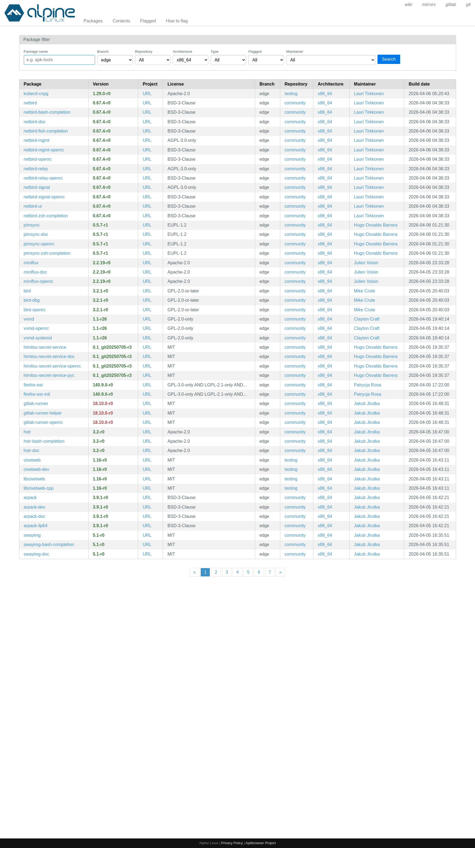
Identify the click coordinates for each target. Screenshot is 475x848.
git (468, 4)
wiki (408, 4)
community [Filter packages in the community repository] (295, 103)
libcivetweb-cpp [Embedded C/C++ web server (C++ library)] (39, 488)
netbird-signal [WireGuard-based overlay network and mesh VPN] (37, 187)
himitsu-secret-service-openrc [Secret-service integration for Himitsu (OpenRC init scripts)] (52, 366)
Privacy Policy (232, 843)
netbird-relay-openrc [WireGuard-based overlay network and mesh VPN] (43, 178)
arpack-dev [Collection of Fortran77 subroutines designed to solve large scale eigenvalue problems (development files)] (34, 507)
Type (215, 51)
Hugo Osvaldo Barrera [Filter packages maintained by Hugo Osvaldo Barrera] (375, 225)
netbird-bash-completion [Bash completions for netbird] (47, 112)
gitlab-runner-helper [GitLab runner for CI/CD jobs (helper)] (43, 413)
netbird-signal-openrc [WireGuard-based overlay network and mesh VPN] (44, 197)
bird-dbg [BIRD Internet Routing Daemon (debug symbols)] (32, 300)
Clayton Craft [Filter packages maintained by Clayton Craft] (366, 319)
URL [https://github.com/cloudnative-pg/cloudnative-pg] (147, 93)
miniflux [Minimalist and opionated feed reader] (31, 262)
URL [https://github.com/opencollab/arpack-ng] (147, 497)
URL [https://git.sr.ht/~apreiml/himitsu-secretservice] (147, 347)
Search (389, 59)
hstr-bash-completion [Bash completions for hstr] (44, 441)
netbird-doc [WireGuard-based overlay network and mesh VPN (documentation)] (35, 121)
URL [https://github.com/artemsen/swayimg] (147, 535)
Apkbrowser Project (261, 843)
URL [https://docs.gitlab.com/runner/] (147, 403)
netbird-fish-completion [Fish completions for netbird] (46, 131)
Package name (36, 51)
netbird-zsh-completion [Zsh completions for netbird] (46, 215)
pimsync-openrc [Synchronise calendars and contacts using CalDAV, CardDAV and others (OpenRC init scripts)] (39, 244)
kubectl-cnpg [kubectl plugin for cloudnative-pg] (36, 93)
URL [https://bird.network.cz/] (147, 291)
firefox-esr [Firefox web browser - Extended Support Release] (33, 385)
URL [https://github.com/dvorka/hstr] (147, 432)
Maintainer (294, 51)
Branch (103, 51)
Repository (143, 51)
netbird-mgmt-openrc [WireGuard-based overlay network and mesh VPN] (44, 150)
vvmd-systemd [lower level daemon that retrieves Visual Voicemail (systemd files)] (38, 338)
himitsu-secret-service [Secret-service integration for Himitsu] (45, 347)
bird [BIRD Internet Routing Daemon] (27, 291)
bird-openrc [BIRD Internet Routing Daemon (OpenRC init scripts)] (35, 309)
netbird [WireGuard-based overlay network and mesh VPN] (30, 103)
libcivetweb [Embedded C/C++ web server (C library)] (34, 479)
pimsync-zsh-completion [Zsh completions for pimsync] (47, 253)
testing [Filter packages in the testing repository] (291, 93)
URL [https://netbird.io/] (147, 103)
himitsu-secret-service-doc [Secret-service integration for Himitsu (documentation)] (49, 356)
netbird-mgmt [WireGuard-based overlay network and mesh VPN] (36, 140)
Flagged (148, 21)
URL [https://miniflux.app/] (147, 262)
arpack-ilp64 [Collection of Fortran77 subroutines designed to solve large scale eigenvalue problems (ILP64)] (36, 525)
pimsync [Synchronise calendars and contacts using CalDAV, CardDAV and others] (32, 225)
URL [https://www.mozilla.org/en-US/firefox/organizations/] (147, 385)
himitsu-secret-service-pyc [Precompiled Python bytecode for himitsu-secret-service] (49, 375)
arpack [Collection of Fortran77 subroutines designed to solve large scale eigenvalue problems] (30, 497)
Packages (93, 21)
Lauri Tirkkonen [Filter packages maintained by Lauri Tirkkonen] (369, 93)
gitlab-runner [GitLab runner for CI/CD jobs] (36, 403)
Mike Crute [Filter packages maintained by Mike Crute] (364, 291)
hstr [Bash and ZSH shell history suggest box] (27, 432)
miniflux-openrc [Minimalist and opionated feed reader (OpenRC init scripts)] (38, 281)
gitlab (451, 4)
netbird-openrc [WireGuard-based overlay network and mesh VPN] (38, 159)
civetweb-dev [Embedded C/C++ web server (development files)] (36, 469)
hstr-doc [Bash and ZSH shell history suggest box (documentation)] (32, 450)
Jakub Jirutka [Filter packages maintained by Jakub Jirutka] (367, 403)
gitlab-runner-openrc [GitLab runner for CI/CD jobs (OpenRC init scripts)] (43, 422)
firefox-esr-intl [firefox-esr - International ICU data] (37, 394)
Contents (121, 21)
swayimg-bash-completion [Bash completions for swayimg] (49, 544)
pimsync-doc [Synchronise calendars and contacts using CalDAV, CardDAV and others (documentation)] (36, 234)
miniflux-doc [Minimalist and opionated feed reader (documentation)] (35, 272)
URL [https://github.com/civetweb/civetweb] (147, 460)
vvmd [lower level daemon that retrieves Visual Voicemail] (29, 319)
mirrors (429, 4)
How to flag (177, 21)
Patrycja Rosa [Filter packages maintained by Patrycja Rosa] (367, 385)
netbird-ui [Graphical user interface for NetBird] (33, 206)
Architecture (182, 51)
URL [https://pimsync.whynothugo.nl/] (147, 225)
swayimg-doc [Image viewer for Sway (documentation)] (36, 554)
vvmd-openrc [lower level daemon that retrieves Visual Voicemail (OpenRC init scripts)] (36, 328)
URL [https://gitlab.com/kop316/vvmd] (147, 319)
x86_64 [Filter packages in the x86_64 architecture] (325, 93)
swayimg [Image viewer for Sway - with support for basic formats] (32, 535)
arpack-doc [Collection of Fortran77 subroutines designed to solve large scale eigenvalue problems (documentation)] (34, 516)
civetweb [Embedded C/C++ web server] (32, 460)
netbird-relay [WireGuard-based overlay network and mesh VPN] (36, 168)
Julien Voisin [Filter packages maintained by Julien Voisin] (366, 262)
